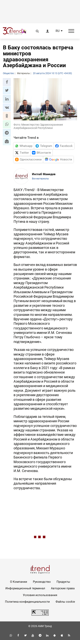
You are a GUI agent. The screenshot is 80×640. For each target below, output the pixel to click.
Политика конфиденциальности (27, 601)
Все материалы (40, 178)
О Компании (18, 581)
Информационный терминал (25, 588)
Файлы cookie (65, 601)
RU (57, 31)
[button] (6, 82)
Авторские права (63, 588)
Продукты (63, 581)
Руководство (42, 581)
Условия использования (40, 595)
